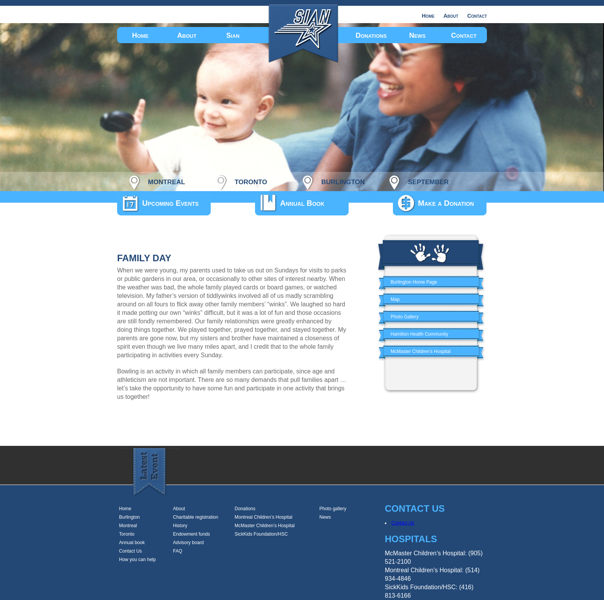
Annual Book (302, 203)
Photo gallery (332, 508)
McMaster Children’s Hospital (265, 525)
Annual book (132, 542)
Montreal (128, 525)
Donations (371, 35)
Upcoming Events (170, 203)
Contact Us (130, 551)
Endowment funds (191, 534)
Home (428, 16)
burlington (343, 181)
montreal (166, 181)
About (450, 16)
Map (395, 299)
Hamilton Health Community (419, 334)
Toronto (126, 534)
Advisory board (188, 542)
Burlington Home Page (414, 282)
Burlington (129, 517)
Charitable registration (195, 517)
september (428, 181)
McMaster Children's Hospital (421, 351)
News (417, 35)
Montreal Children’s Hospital (263, 517)
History (180, 525)
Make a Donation (446, 203)
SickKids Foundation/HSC (261, 534)
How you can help (137, 559)
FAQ (177, 551)
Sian (232, 35)
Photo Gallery (405, 316)
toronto (251, 181)
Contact (477, 16)
